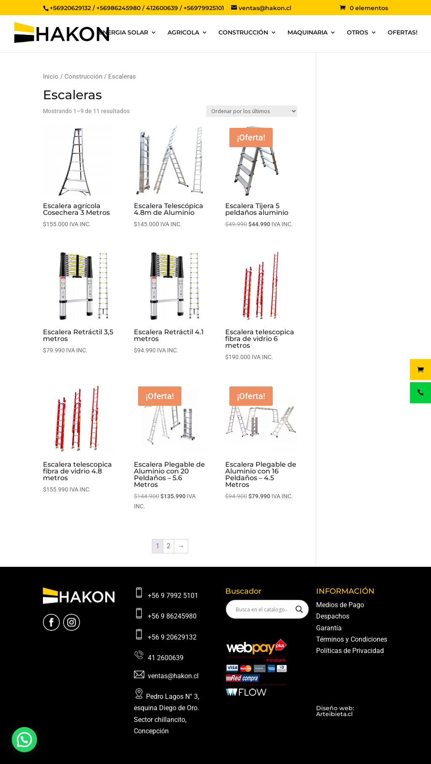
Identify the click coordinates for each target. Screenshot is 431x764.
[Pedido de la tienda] (251, 111)
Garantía (329, 628)
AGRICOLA (183, 32)
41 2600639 (166, 658)
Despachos (332, 616)
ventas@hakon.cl (173, 676)
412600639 (162, 8)
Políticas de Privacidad (350, 651)
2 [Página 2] (168, 546)
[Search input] (263, 609)
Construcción (83, 76)
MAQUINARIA (307, 32)
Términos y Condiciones (351, 639)
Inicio (51, 76)
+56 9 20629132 (172, 637)
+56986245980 (118, 8)
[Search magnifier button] (299, 609)
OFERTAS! (403, 32)
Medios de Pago (340, 605)
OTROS (357, 32)
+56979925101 (204, 8)
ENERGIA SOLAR (123, 32)
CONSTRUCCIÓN (243, 32)
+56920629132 (70, 8)
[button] (24, 739)
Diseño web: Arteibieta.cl (335, 711)
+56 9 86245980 (172, 616)
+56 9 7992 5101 (173, 596)
